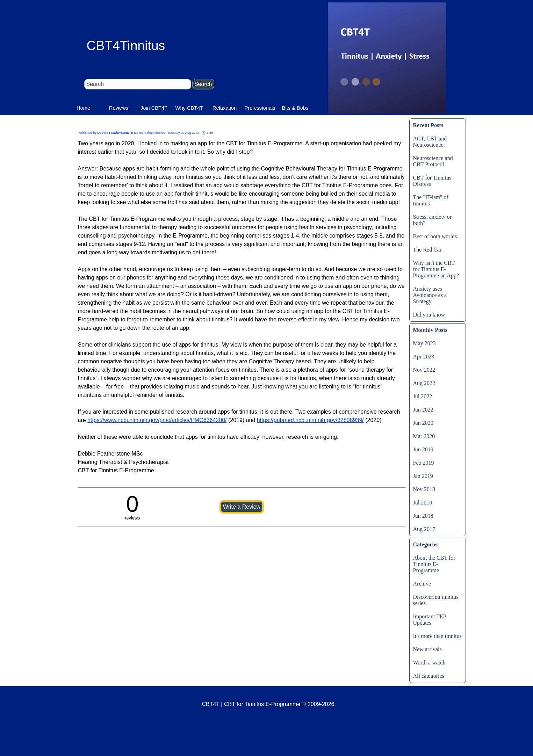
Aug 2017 (424, 529)
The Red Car (427, 250)
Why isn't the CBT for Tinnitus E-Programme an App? (436, 269)
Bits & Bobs (295, 108)
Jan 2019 (423, 476)
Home (83, 108)
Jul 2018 (422, 503)
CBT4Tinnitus (126, 45)
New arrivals (427, 649)
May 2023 (424, 343)
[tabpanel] (268, 717)
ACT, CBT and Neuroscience (430, 142)
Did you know (429, 315)
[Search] (137, 84)
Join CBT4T (154, 108)
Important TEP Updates (429, 619)
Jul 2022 (422, 396)
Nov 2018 (424, 489)
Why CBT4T (189, 108)
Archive (422, 584)
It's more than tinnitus (437, 636)
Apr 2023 (423, 356)
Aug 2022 (424, 383)
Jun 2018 (423, 516)
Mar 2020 (424, 436)
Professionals (260, 108)
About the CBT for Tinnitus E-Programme (434, 564)
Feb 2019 (423, 463)
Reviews (118, 108)
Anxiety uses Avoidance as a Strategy (430, 295)
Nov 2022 (424, 370)
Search (203, 84)
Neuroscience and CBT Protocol (433, 161)
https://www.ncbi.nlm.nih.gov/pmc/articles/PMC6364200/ (156, 420)
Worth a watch (429, 663)
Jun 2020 (423, 423)
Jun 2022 (423, 410)
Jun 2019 (423, 449)
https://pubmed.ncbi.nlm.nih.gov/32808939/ (310, 420)
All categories (428, 676)
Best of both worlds (435, 236)
